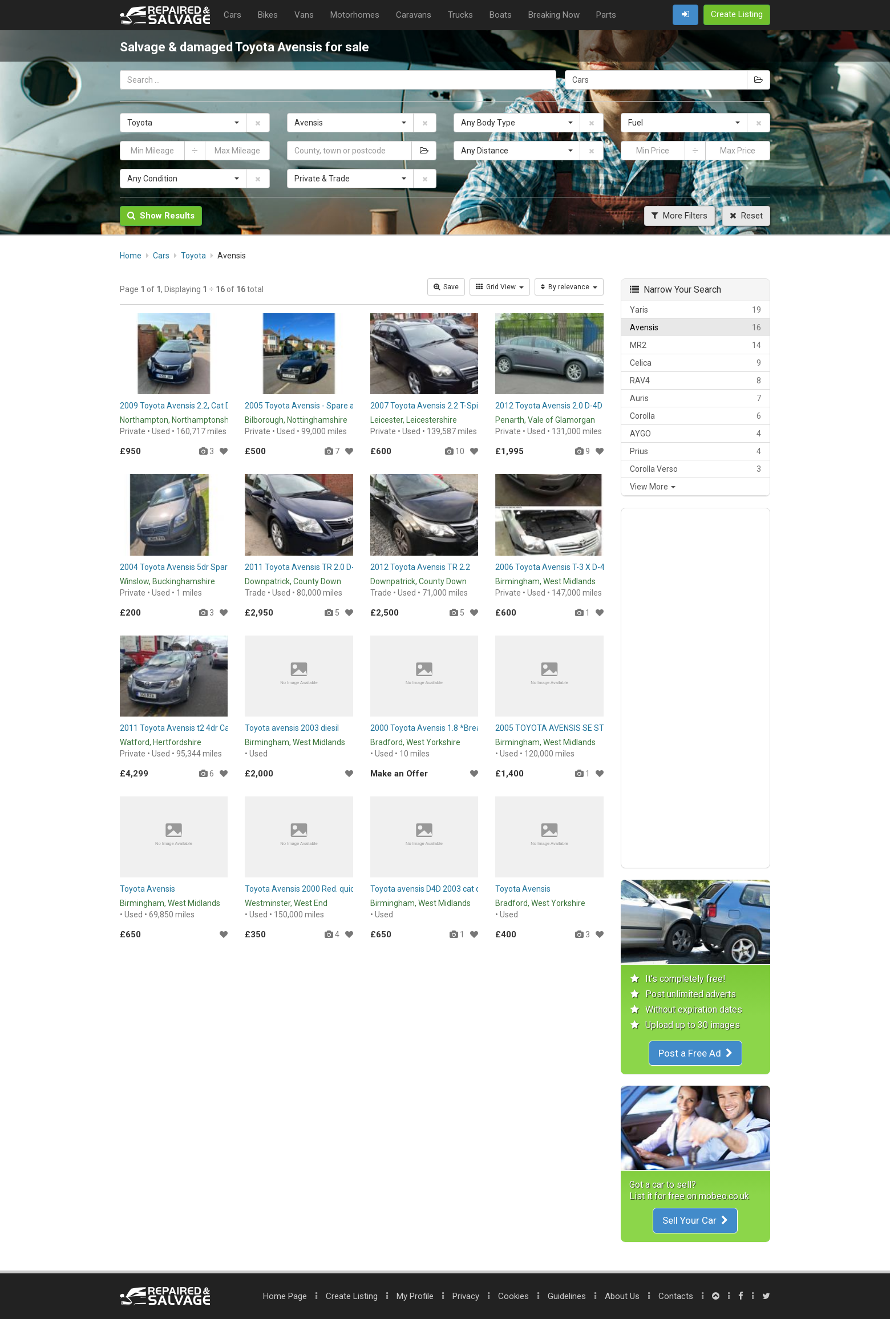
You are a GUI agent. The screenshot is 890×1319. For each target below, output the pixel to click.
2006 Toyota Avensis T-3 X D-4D (552, 567)
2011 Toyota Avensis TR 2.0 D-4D (304, 567)
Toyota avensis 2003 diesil (292, 728)
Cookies (513, 1296)
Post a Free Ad (695, 1053)
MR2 (696, 345)
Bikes (268, 15)
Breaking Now (554, 15)
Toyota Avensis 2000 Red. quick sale (310, 888)
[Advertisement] (696, 688)
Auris (696, 398)
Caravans (413, 15)
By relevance (569, 287)
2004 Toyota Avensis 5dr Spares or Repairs (197, 567)
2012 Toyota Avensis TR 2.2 (420, 567)
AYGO (696, 433)
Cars (232, 15)
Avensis (696, 327)
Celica (696, 363)
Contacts (675, 1296)
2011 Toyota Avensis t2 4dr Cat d (179, 728)
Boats (501, 15)
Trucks (460, 15)
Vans (304, 15)
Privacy (465, 1296)
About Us (622, 1296)
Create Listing (352, 1296)
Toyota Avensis (147, 888)
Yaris (696, 309)
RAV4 (696, 380)
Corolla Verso (696, 469)
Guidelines (567, 1296)
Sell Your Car (695, 1220)
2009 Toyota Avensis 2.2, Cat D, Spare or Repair (204, 405)
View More (652, 486)
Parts (606, 15)
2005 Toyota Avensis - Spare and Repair (317, 405)
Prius (696, 451)
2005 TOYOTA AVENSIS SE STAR (554, 728)
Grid (500, 287)
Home (285, 1296)
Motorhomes (354, 15)
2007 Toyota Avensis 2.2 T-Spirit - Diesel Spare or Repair (470, 405)
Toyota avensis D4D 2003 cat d (425, 888)
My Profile (415, 1296)
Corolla (696, 416)
